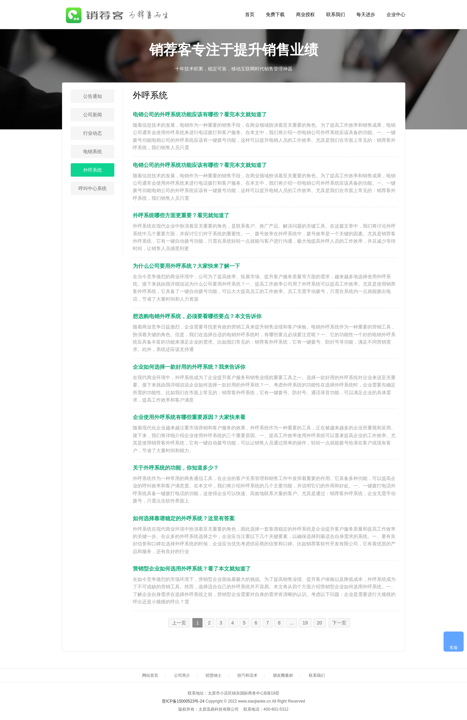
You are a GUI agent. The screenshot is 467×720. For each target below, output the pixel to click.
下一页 (339, 622)
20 (319, 622)
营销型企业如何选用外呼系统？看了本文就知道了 (192, 569)
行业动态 (92, 133)
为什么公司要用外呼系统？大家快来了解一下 (186, 266)
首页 (249, 14)
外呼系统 (92, 170)
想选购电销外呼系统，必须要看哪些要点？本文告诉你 (197, 316)
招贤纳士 (214, 675)
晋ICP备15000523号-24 (183, 701)
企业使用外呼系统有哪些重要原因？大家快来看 (189, 417)
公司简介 (182, 675)
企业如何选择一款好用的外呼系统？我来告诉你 (189, 367)
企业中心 (396, 14)
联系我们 (335, 14)
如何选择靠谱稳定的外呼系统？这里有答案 (184, 518)
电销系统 (92, 151)
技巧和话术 (247, 675)
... (292, 622)
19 (305, 622)
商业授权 (305, 14)
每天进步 (365, 14)
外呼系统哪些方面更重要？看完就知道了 (181, 215)
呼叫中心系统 (92, 188)
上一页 (179, 622)
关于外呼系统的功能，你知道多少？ (176, 468)
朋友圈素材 (283, 675)
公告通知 (92, 96)
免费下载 (275, 14)
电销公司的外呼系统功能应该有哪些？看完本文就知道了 (200, 114)
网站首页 (150, 675)
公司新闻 (92, 114)
